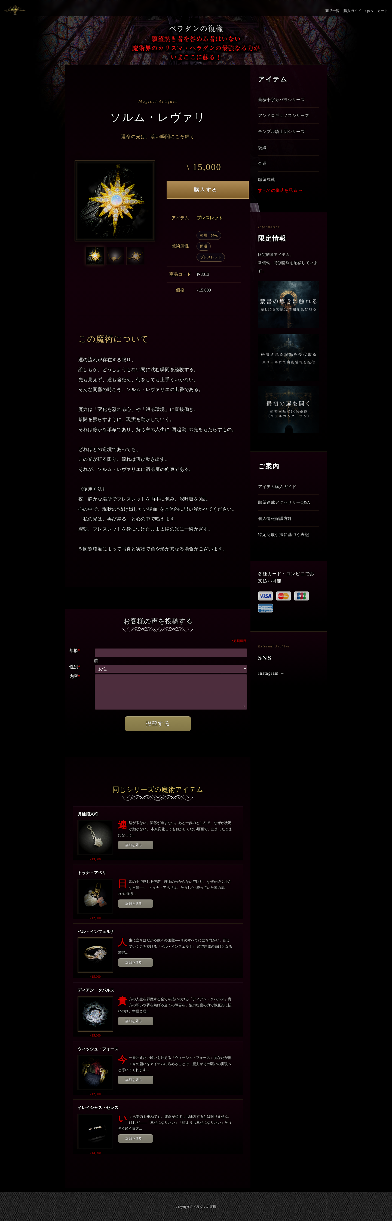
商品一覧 (332, 11)
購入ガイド (352, 11)
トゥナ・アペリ (92, 873)
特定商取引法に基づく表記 (285, 542)
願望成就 (267, 184)
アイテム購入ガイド (278, 491)
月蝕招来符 (88, 814)
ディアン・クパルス (96, 990)
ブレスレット (210, 257)
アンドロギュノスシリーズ (285, 116)
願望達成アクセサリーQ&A (286, 508)
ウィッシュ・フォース (98, 1049)
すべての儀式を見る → (280, 195)
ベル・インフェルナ (96, 931)
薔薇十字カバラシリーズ (283, 100)
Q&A (369, 11)
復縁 (262, 150)
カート (382, 11)
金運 (262, 167)
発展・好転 (209, 235)
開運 (203, 246)
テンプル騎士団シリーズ (283, 133)
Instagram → (271, 681)
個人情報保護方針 (276, 525)
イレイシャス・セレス (98, 1107)
